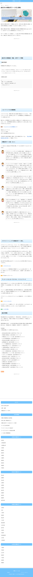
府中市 (2, 527)
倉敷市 (2, 477)
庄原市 (2, 530)
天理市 (2, 447)
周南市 (2, 562)
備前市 (2, 497)
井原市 (2, 487)
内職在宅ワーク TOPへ (6, 410)
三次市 (2, 520)
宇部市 (2, 550)
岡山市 (2, 475)
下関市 (2, 547)
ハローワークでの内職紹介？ (10, 126)
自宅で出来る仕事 (5, 405)
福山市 (2, 517)
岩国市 (2, 560)
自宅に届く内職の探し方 (6, 420)
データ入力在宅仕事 (5, 425)
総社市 (2, 490)
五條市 (2, 457)
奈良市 (2, 440)
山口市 (2, 552)
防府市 (2, 555)
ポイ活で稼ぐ (6, 309)
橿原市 (2, 450)
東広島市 (3, 522)
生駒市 (2, 455)
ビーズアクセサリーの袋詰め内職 (8, 430)
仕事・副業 (3, 408)
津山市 (2, 480)
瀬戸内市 (3, 500)
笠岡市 (2, 485)
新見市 (2, 495)
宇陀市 (2, 467)
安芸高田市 (3, 535)
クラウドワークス (7, 265)
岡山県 (2, 371)
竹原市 (2, 532)
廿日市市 (3, 525)
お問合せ (8, 572)
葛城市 (2, 465)
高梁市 (2, 492)
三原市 (2, 512)
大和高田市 (3, 442)
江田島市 (3, 540)
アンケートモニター (7, 301)
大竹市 (2, 537)
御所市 (2, 460)
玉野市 (2, 482)
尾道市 (2, 515)
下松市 (2, 557)
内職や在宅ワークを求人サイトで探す (9, 422)
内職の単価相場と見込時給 (6, 417)
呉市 (2, 510)
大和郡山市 (3, 445)
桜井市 (2, 452)
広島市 (2, 507)
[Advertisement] (16, 48)
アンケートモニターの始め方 (7, 428)
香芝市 (2, 462)
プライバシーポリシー (24, 572)
